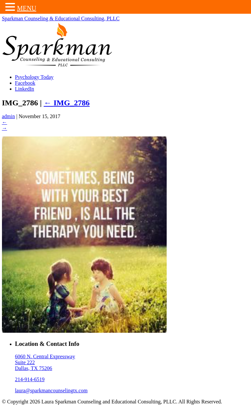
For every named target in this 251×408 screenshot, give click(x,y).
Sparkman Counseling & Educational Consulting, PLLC (61, 19)
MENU (26, 8)
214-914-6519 (30, 380)
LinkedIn (25, 89)
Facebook (26, 83)
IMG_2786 (67, 103)
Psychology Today (35, 77)
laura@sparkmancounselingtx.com (52, 391)
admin (9, 117)
